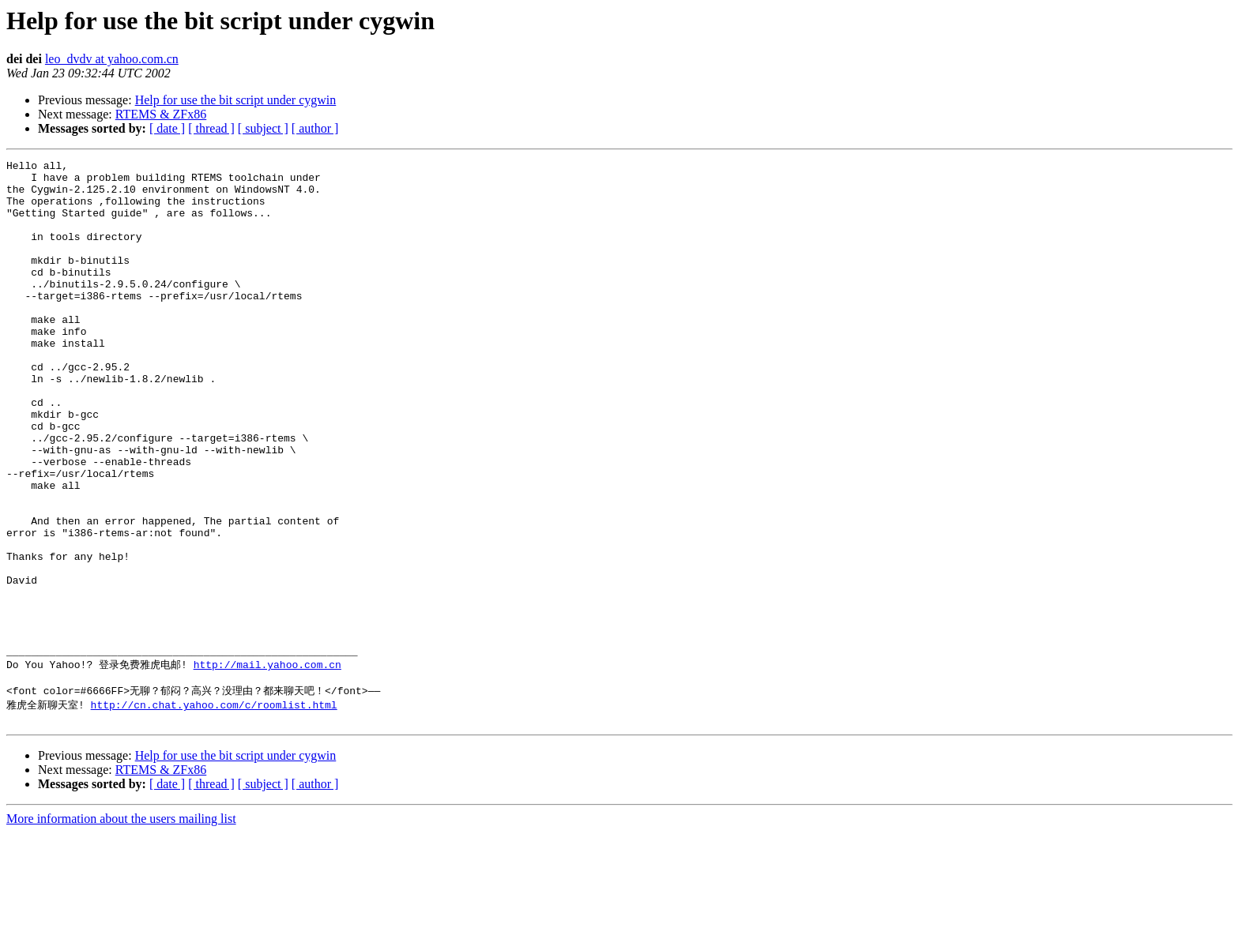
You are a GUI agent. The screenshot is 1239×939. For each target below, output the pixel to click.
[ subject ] (263, 128)
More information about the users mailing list (121, 925)
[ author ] (315, 128)
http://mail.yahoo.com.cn (267, 764)
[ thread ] (211, 128)
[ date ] (167, 128)
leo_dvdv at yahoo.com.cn (112, 59)
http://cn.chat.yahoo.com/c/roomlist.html (214, 809)
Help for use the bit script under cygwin (236, 100)
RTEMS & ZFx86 (161, 114)
